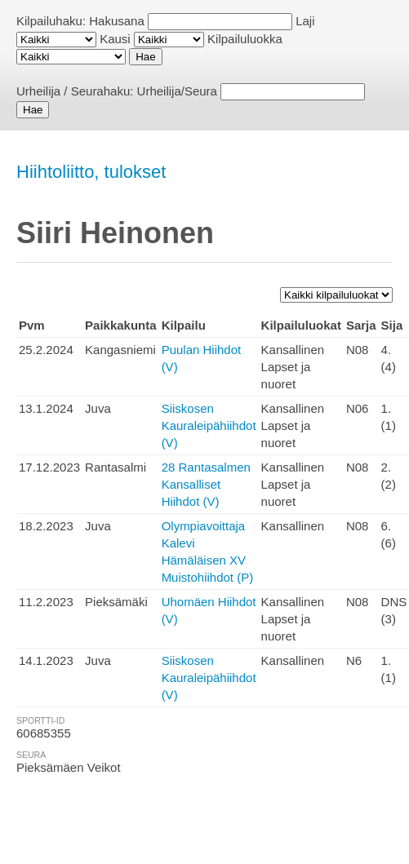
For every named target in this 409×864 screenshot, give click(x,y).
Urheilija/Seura (177, 91)
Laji (305, 21)
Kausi (115, 39)
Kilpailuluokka (244, 39)
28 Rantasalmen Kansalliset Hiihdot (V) (206, 484)
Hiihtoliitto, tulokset (91, 172)
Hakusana (116, 21)
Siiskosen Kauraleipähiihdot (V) (209, 425)
